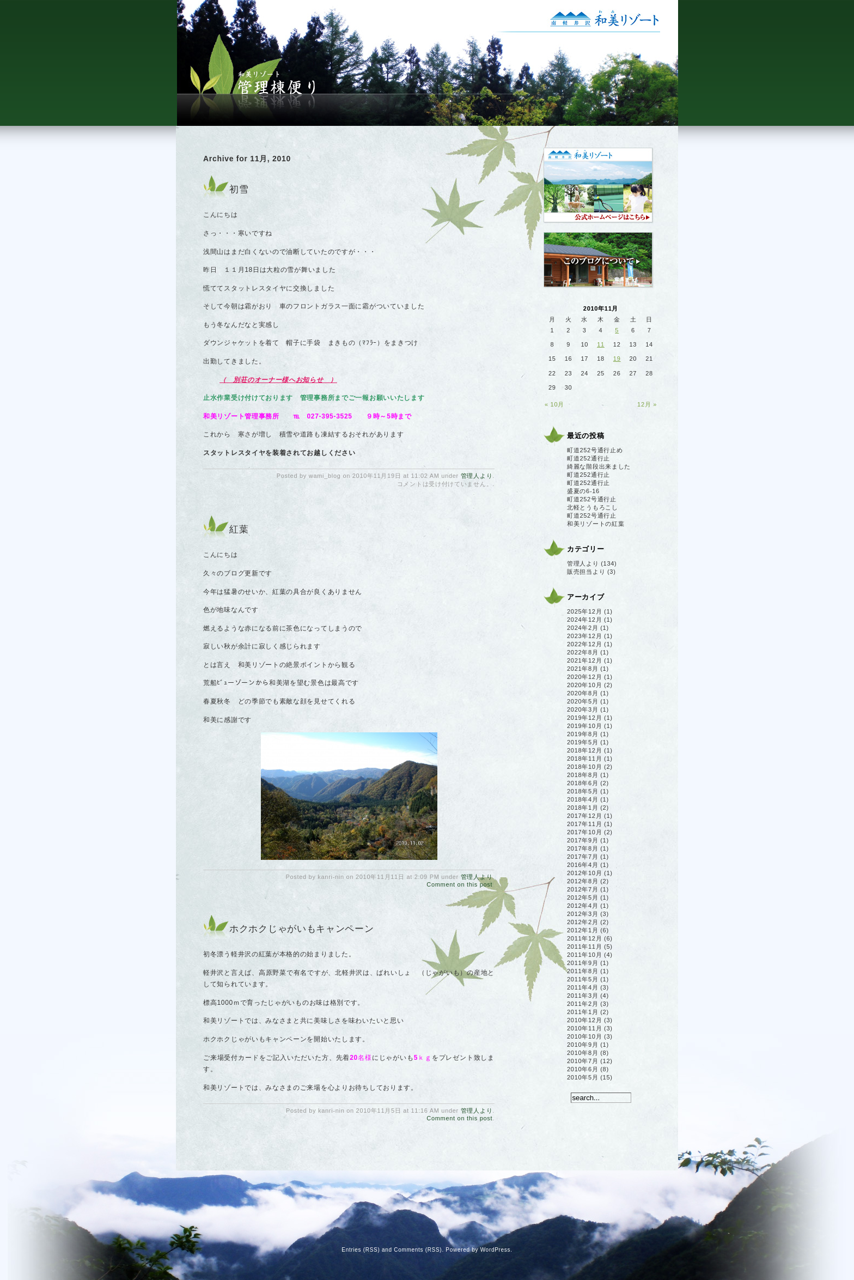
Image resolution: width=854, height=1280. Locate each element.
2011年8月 (583, 971)
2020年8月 (583, 693)
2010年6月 (583, 1069)
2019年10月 (584, 726)
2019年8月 (583, 734)
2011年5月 (583, 979)
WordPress (495, 1250)
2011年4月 (583, 987)
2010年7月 (583, 1061)
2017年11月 (584, 824)
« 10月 (554, 404)
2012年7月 (583, 889)
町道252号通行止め (595, 450)
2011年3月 (583, 995)
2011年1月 (583, 1012)
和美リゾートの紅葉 (595, 523)
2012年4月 (583, 905)
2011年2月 (583, 1003)
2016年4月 (583, 865)
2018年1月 (583, 807)
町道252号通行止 (592, 499)
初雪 (238, 189)
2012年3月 (583, 914)
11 (601, 344)
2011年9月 (583, 963)
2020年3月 (583, 709)
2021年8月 (583, 668)
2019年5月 (583, 742)
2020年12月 (584, 677)
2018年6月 (583, 783)
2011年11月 (584, 946)
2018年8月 (583, 775)
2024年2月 (583, 627)
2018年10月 (584, 766)
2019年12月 (584, 717)
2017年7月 (583, 856)
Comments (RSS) (418, 1250)
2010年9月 (583, 1044)
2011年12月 (584, 938)
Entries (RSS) (360, 1250)
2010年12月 (584, 1020)
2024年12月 (584, 619)
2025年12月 (584, 611)
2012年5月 (583, 897)
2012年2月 (583, 922)
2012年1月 (583, 930)
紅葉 (238, 529)
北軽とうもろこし (592, 507)
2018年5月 (583, 791)
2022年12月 (584, 644)
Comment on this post (459, 884)
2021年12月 (584, 660)
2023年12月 (584, 636)
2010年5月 (583, 1077)
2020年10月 (584, 685)
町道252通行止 (588, 458)
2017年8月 (583, 848)
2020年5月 (583, 701)
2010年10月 (584, 1036)
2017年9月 (583, 840)
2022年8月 (583, 652)
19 (617, 358)
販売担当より (586, 571)
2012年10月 (584, 873)
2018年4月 (583, 799)
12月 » (647, 404)
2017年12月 (584, 815)
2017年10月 (584, 832)
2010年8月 (583, 1053)
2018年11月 (584, 758)
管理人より (477, 475)
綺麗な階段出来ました (599, 466)
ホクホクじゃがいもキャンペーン (301, 929)
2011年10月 (584, 954)
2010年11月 (584, 1028)
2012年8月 (583, 881)
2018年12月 (584, 750)
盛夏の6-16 (583, 491)
